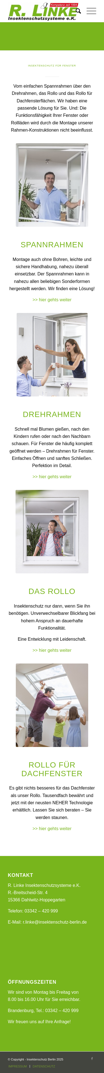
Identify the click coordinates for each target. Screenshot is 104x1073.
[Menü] (88, 11)
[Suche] (75, 11)
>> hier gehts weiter (52, 299)
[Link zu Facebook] (92, 1058)
